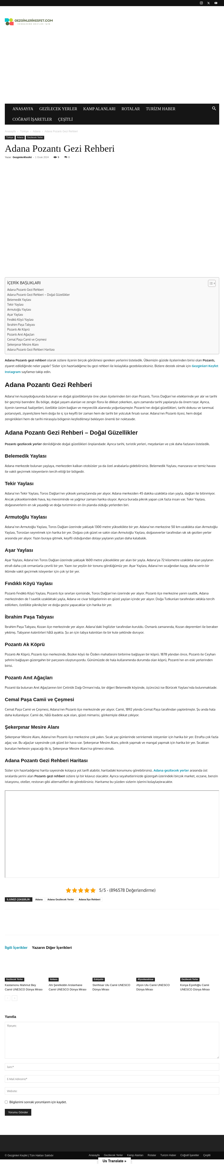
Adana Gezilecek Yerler (60, 899)
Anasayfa (22, 109)
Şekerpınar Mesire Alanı (22, 344)
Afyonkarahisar (146, 979)
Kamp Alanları (99, 109)
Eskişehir (98, 979)
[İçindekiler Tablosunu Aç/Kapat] (210, 283)
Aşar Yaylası (15, 314)
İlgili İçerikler (16, 948)
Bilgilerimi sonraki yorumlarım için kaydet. (38, 1102)
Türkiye (24, 131)
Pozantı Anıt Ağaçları (20, 334)
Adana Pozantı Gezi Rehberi (25, 289)
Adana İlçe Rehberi (89, 899)
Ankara (53, 979)
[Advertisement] (112, 70)
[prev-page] (7, 998)
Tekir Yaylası (15, 304)
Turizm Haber (160, 109)
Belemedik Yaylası (19, 299)
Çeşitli (65, 119)
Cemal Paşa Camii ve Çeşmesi (26, 339)
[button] (214, 109)
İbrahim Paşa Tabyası (21, 324)
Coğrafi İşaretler (32, 119)
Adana (36, 131)
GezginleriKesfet (22, 157)
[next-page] (14, 998)
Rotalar (131, 109)
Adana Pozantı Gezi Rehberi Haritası (30, 349)
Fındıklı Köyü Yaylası (20, 319)
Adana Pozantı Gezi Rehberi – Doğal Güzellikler (38, 294)
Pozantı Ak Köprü (18, 329)
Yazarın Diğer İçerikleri (52, 948)
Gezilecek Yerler (58, 109)
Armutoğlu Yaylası (19, 309)
